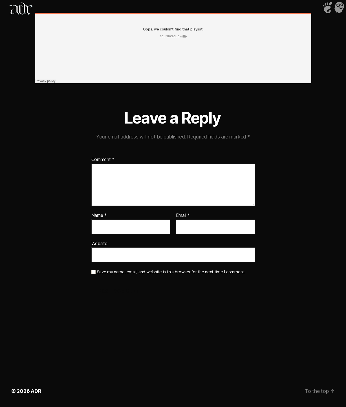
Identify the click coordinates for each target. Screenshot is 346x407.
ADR (36, 391)
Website (99, 243)
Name (99, 215)
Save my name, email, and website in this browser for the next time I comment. (171, 271)
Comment (103, 159)
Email (183, 215)
